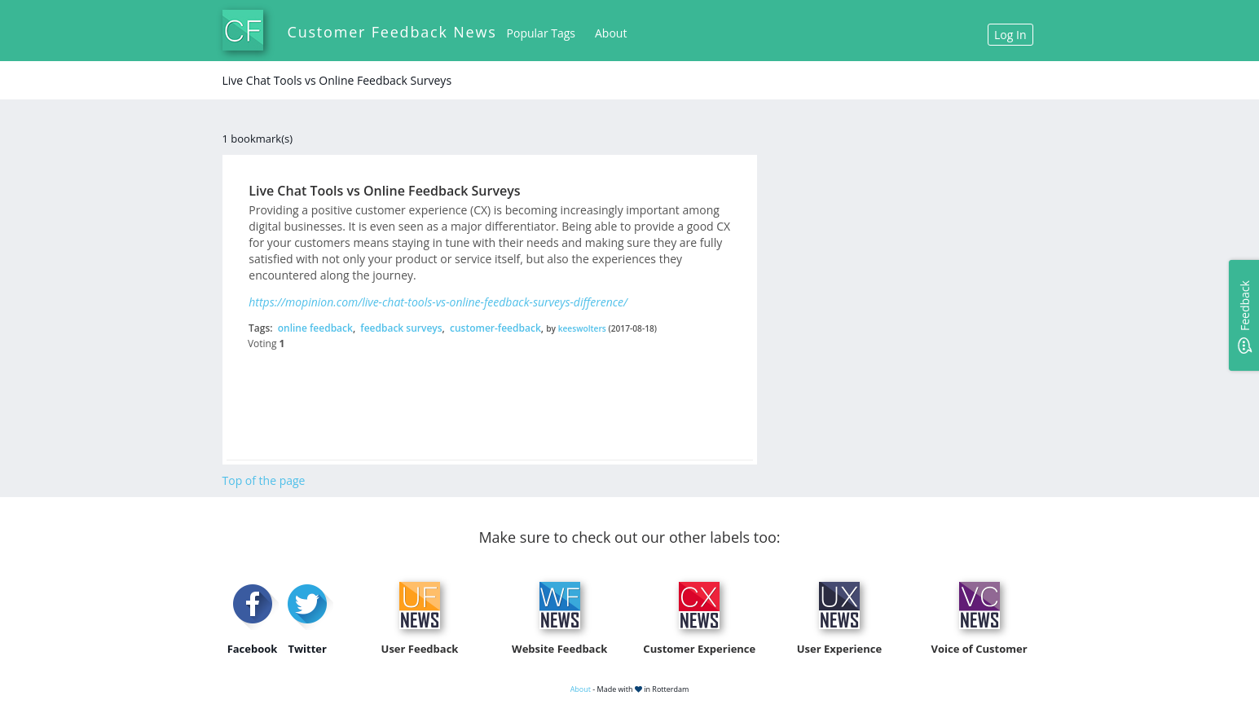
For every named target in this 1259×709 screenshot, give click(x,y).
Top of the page (264, 480)
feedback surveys (401, 328)
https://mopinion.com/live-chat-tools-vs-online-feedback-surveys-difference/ (438, 302)
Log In (1010, 34)
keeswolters (582, 328)
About (611, 33)
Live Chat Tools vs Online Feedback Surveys (384, 191)
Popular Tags (541, 33)
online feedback (315, 328)
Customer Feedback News (392, 32)
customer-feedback (495, 328)
